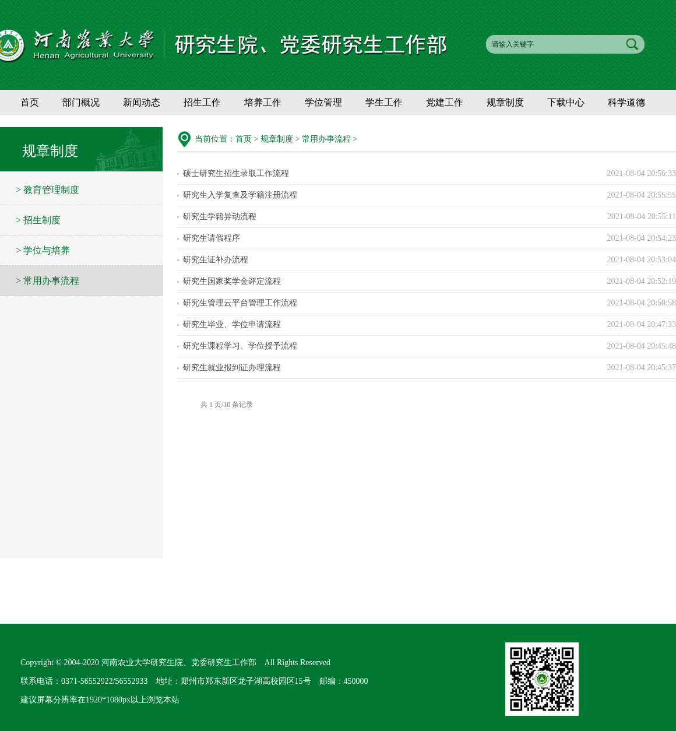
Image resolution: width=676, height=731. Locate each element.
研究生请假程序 (211, 238)
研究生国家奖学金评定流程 (232, 281)
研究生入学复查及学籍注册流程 (240, 195)
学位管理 (323, 102)
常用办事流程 (326, 139)
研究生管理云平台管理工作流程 (240, 302)
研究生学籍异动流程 (219, 216)
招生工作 (202, 102)
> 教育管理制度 (47, 190)
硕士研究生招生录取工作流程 (236, 173)
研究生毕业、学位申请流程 (232, 324)
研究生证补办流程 (215, 259)
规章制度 (505, 102)
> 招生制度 (38, 220)
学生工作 (384, 102)
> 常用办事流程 (47, 281)
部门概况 (81, 102)
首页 (29, 102)
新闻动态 (141, 102)
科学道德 (626, 102)
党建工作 (444, 102)
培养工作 (262, 102)
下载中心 (566, 102)
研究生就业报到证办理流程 (232, 367)
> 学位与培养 (43, 250)
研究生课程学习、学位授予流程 (240, 346)
